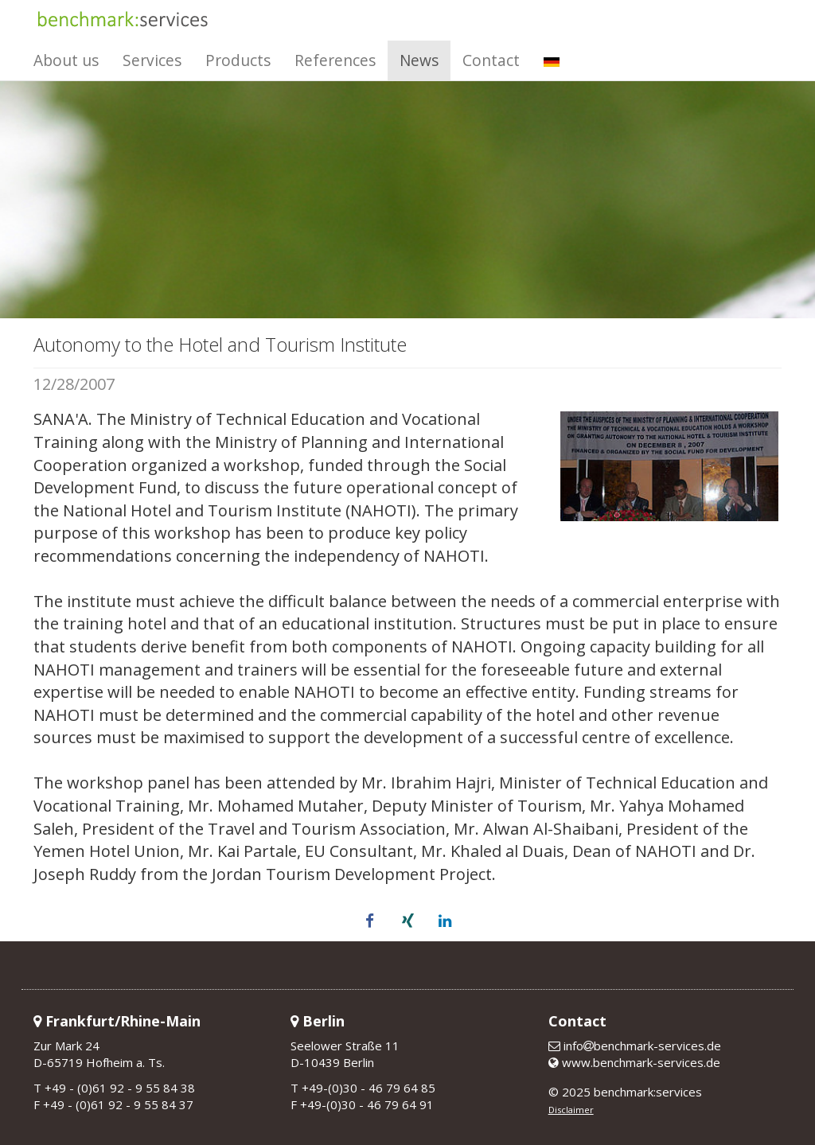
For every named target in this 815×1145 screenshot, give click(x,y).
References (335, 60)
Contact (491, 60)
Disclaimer (571, 1110)
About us (66, 60)
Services (152, 60)
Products (238, 60)
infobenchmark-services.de (634, 1045)
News (419, 60)
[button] (370, 921)
